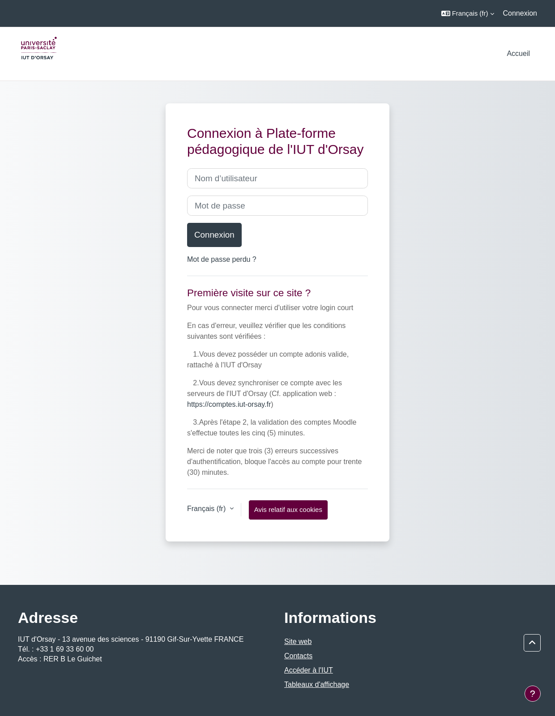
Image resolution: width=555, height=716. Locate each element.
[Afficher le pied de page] (533, 694)
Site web (298, 641)
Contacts (298, 656)
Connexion (520, 13)
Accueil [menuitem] (518, 53)
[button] (468, 13)
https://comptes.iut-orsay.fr (229, 404)
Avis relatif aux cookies (288, 509)
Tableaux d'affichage (316, 684)
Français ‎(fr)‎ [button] (207, 508)
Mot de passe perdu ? (221, 259)
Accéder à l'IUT (308, 670)
